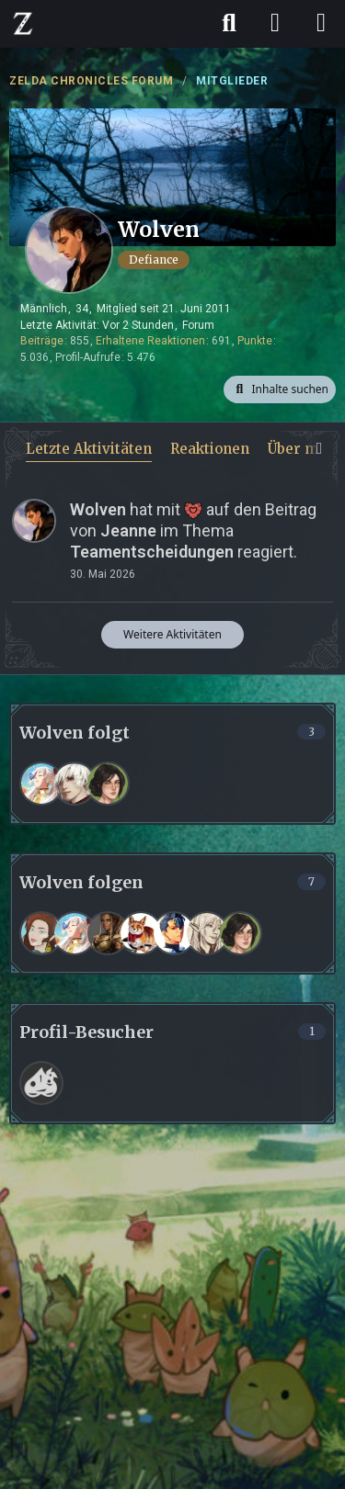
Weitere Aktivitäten (172, 634)
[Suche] (229, 23)
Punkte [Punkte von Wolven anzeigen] (254, 340)
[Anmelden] (275, 23)
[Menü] (321, 23)
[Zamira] (41, 933)
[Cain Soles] (74, 783)
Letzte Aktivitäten (89, 448)
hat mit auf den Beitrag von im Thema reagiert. (193, 530)
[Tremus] (174, 933)
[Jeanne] (207, 933)
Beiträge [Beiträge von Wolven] (41, 340)
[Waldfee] (141, 933)
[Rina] (108, 783)
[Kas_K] (108, 933)
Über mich (303, 448)
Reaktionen (209, 448)
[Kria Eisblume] (41, 783)
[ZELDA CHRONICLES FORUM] (23, 23)
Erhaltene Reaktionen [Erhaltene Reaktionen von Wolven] (150, 340)
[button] (280, 389)
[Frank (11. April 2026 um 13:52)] (41, 1083)
